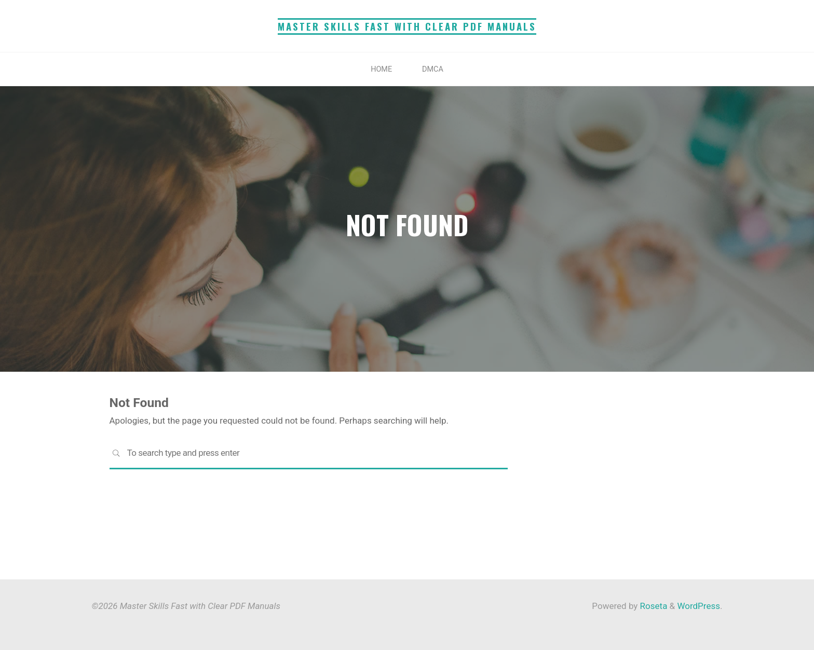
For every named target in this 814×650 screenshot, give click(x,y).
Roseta (652, 606)
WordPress (698, 606)
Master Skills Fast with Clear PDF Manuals (407, 26)
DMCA (432, 69)
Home (381, 69)
